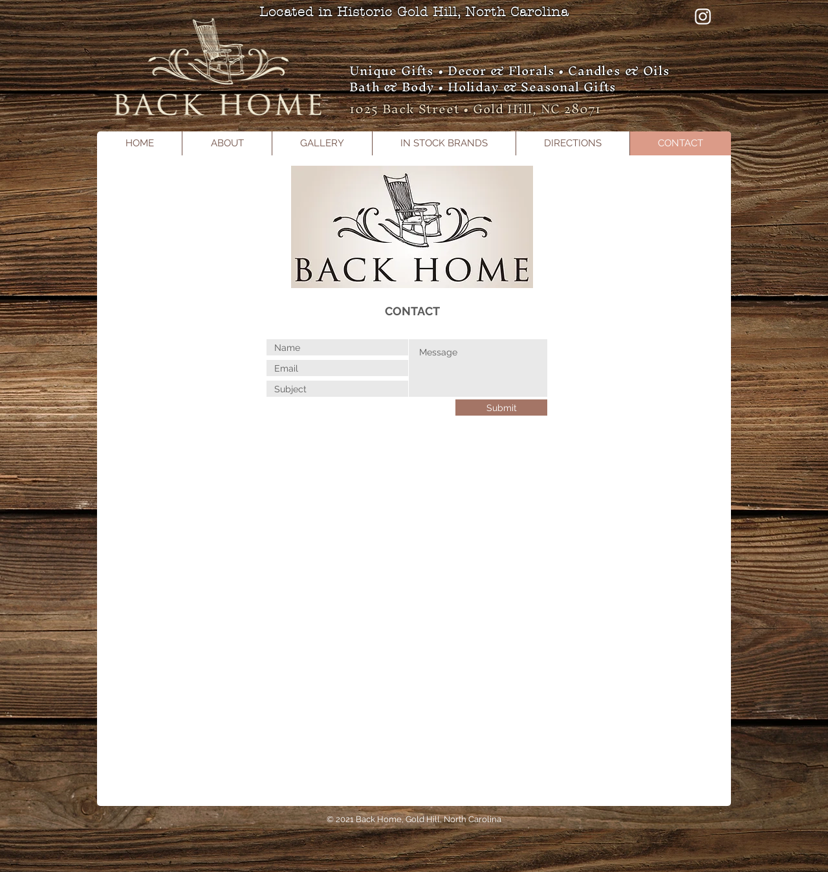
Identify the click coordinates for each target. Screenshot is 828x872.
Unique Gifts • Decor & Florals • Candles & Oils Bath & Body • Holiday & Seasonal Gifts (509, 78)
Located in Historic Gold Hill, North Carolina (414, 12)
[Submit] (501, 407)
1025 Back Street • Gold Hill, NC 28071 (475, 109)
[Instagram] (703, 16)
